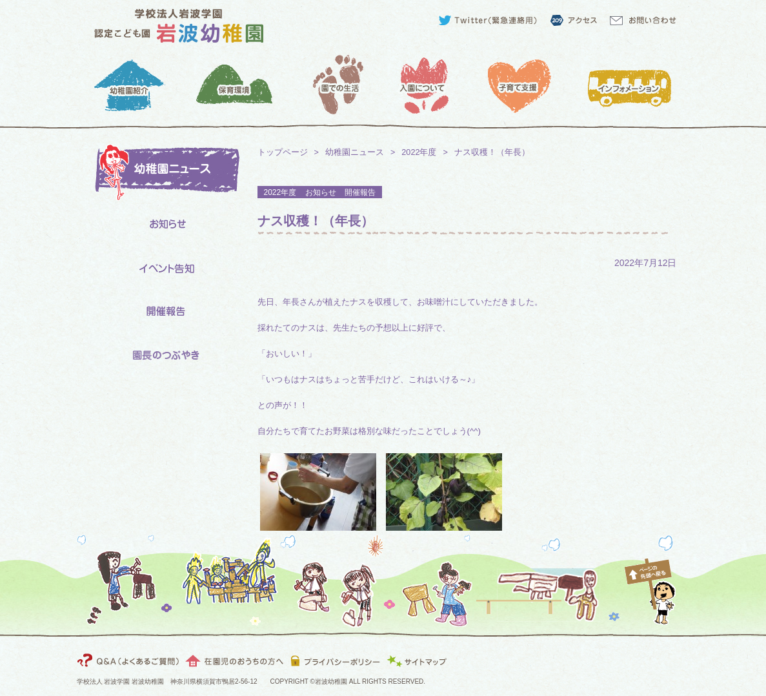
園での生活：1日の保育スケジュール (333, 84)
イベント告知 (164, 269)
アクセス (573, 20)
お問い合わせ (646, 20)
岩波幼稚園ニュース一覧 (164, 173)
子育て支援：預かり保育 (533, 84)
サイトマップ (419, 660)
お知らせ (164, 225)
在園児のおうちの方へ (234, 660)
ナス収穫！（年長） (315, 221)
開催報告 (164, 312)
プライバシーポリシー (335, 660)
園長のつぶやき (164, 355)
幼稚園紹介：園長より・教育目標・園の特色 (133, 84)
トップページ (282, 152)
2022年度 (418, 152)
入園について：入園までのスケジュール (433, 84)
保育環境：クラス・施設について (233, 84)
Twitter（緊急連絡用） (490, 20)
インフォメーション (633, 84)
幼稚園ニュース (354, 152)
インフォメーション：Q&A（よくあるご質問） (130, 660)
